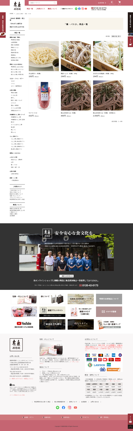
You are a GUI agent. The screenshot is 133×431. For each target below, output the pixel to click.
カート (119, 4)
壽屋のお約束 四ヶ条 (15, 208)
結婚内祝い (47, 417)
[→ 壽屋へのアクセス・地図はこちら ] (21, 378)
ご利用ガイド (40, 9)
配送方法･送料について (16, 194)
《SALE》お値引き (16, 23)
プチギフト (85, 417)
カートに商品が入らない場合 (17, 395)
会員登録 (101, 3)
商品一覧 (30, 9)
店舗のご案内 (13, 214)
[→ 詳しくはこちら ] (114, 381)
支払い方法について (15, 192)
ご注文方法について (15, 190)
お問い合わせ (95, 401)
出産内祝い (66, 417)
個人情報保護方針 (59, 401)
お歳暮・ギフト (29, 417)
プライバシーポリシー (16, 197)
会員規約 (84, 401)
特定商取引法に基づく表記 (17, 199)
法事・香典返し (104, 417)
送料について (73, 401)
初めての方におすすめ (17, 27)
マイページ (112, 4)
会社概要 (12, 215)
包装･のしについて (15, 195)
